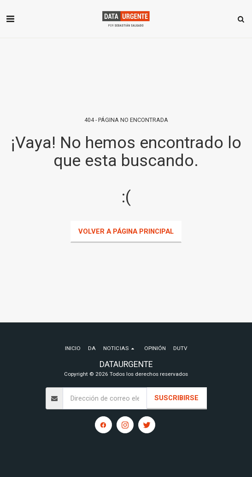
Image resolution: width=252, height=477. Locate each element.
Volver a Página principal (126, 231)
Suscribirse (176, 398)
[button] (10, 19)
